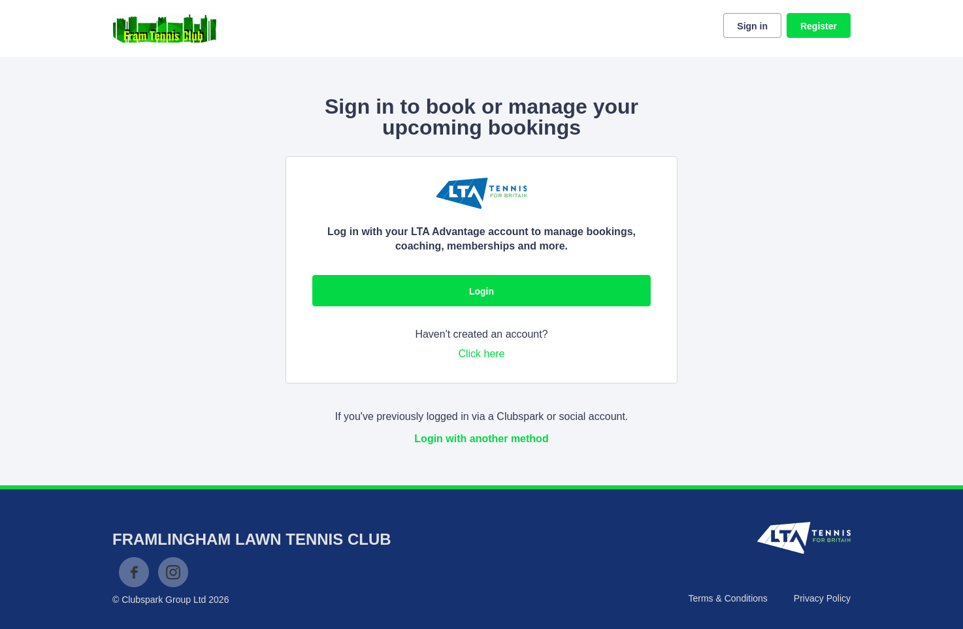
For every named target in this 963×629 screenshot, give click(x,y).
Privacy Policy (822, 598)
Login (481, 291)
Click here (481, 353)
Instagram (173, 572)
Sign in (752, 26)
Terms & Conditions (727, 598)
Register (818, 26)
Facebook (134, 572)
